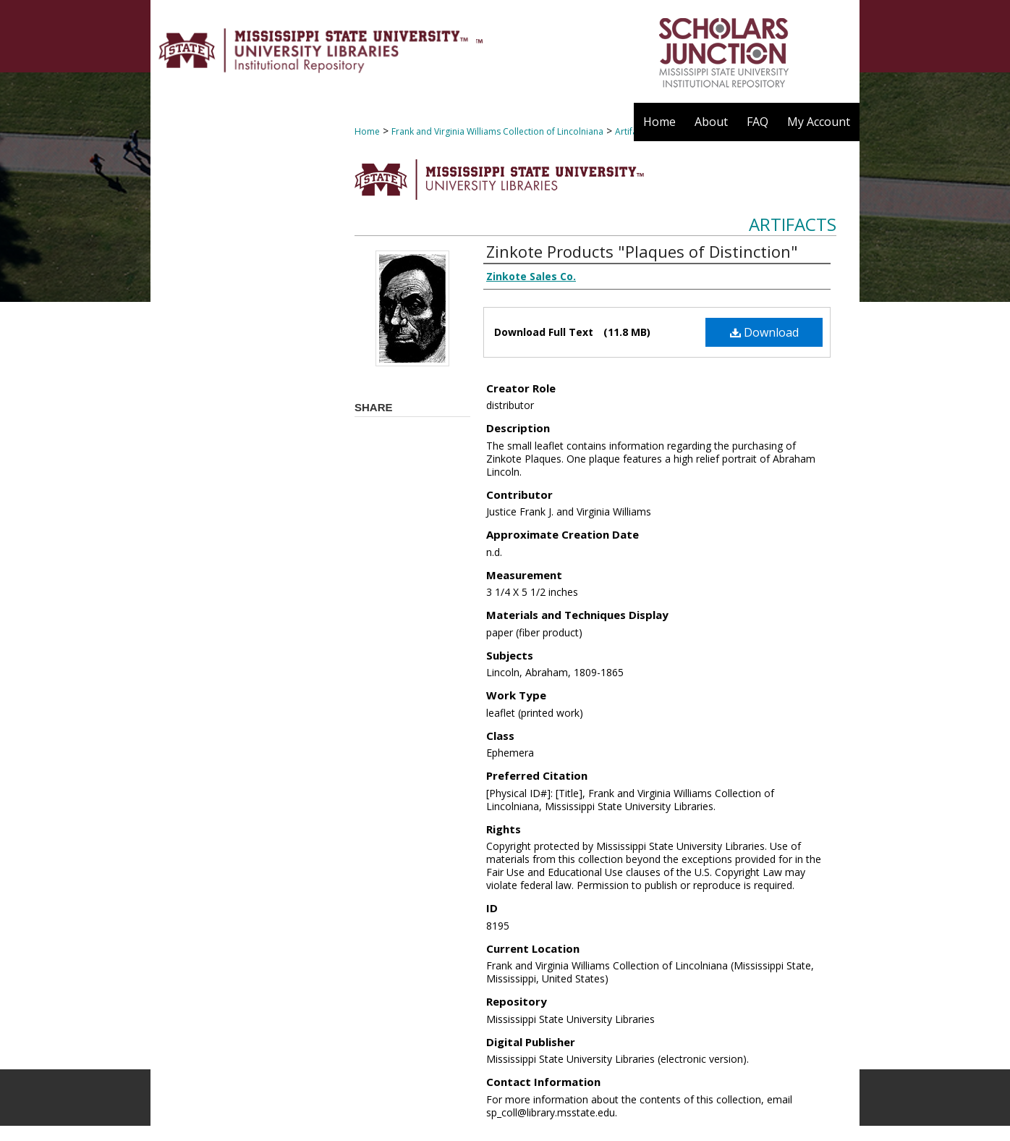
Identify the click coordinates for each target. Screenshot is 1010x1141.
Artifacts (792, 224)
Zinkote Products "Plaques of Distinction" (642, 251)
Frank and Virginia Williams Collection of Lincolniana (497, 131)
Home (367, 131)
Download (764, 332)
